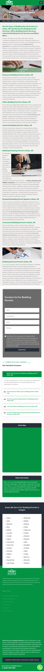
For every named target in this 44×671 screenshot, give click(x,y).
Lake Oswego (10, 563)
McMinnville (27, 518)
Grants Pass (10, 545)
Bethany (9, 530)
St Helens (26, 548)
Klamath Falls (10, 560)
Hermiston (9, 551)
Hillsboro (9, 554)
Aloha (8, 21)
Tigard (25, 551)
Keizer (8, 557)
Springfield (27, 545)
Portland (26, 533)
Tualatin (26, 554)
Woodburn (27, 563)
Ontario (26, 527)
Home (4, 21)
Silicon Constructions (22, 659)
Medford (26, 521)
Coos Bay (9, 533)
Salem (25, 542)
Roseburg (26, 539)
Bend (8, 527)
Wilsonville (27, 560)
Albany (9, 518)
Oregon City (27, 530)
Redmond (26, 536)
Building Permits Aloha (17, 21)
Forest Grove (10, 542)
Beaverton (9, 524)
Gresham (9, 548)
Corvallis (9, 536)
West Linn (26, 557)
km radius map (22, 450)
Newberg (26, 524)
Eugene (9, 539)
